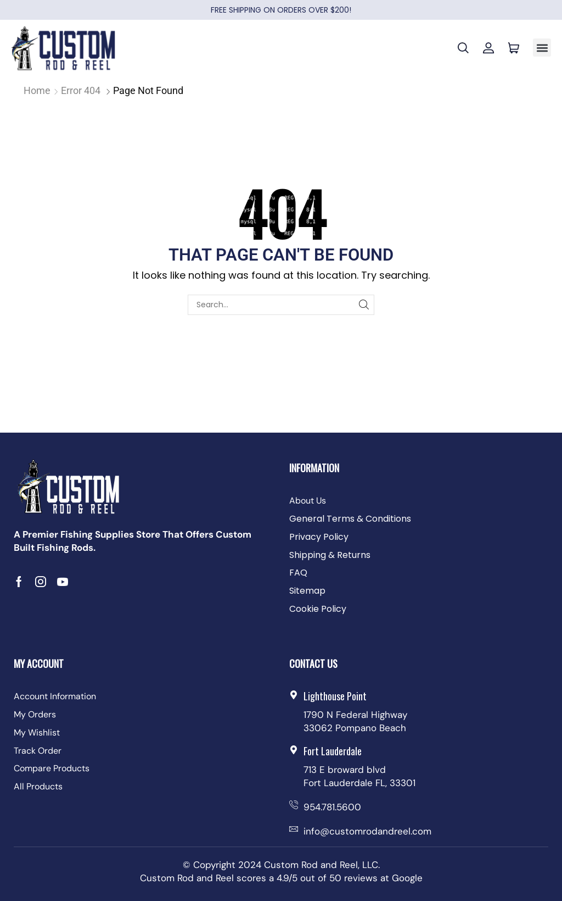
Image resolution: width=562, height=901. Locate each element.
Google (407, 878)
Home (37, 90)
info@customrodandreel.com (367, 831)
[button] (542, 47)
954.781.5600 (332, 807)
